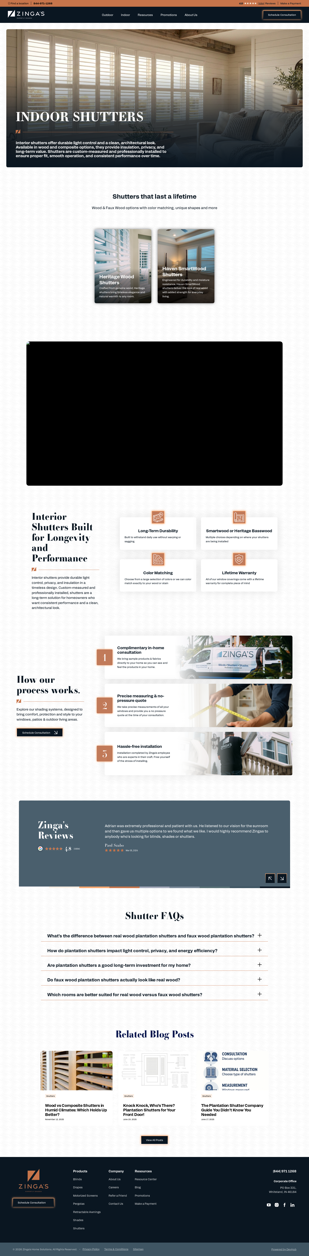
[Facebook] (285, 1205)
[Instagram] (277, 1205)
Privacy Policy (91, 1249)
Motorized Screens (85, 1195)
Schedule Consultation (282, 14)
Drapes (78, 1187)
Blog (138, 1187)
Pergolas (79, 1203)
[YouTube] (269, 1205)
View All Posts (154, 1140)
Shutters (79, 1228)
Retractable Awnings (87, 1212)
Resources (145, 15)
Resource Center (146, 1179)
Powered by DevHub (283, 1249)
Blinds (77, 1179)
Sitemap (138, 1249)
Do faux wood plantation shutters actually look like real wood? (154, 979)
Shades (78, 1220)
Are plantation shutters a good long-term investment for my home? (154, 965)
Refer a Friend (118, 1195)
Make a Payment (290, 3)
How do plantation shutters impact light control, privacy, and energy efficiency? (154, 950)
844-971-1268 (43, 3)
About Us (191, 15)
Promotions (169, 15)
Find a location (20, 3)
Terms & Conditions (116, 1249)
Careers (114, 1187)
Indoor (125, 15)
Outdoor (107, 15)
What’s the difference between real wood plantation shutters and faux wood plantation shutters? (154, 935)
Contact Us (116, 1203)
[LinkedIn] (292, 1205)
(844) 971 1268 (284, 1171)
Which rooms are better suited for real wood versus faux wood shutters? (154, 994)
